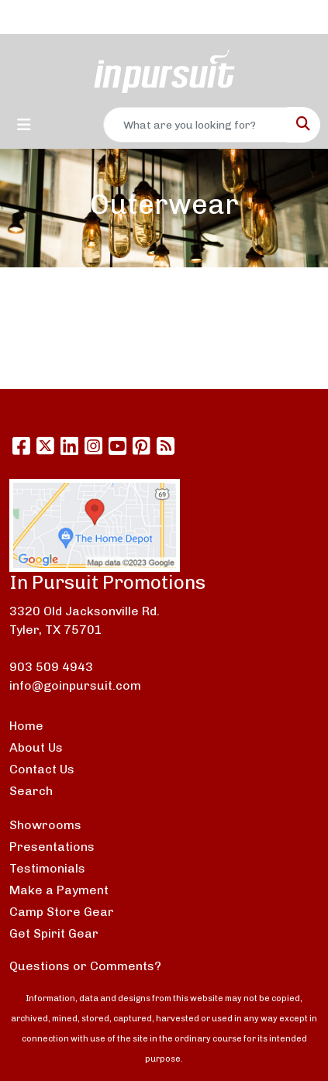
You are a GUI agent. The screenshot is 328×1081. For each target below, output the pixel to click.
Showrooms (45, 825)
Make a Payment (59, 890)
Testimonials (47, 868)
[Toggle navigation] (24, 125)
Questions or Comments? (85, 966)
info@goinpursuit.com (75, 685)
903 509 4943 (51, 666)
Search (31, 790)
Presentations (52, 846)
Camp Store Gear (61, 911)
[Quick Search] (195, 125)
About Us (36, 747)
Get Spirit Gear (53, 933)
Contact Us (41, 769)
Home (26, 725)
